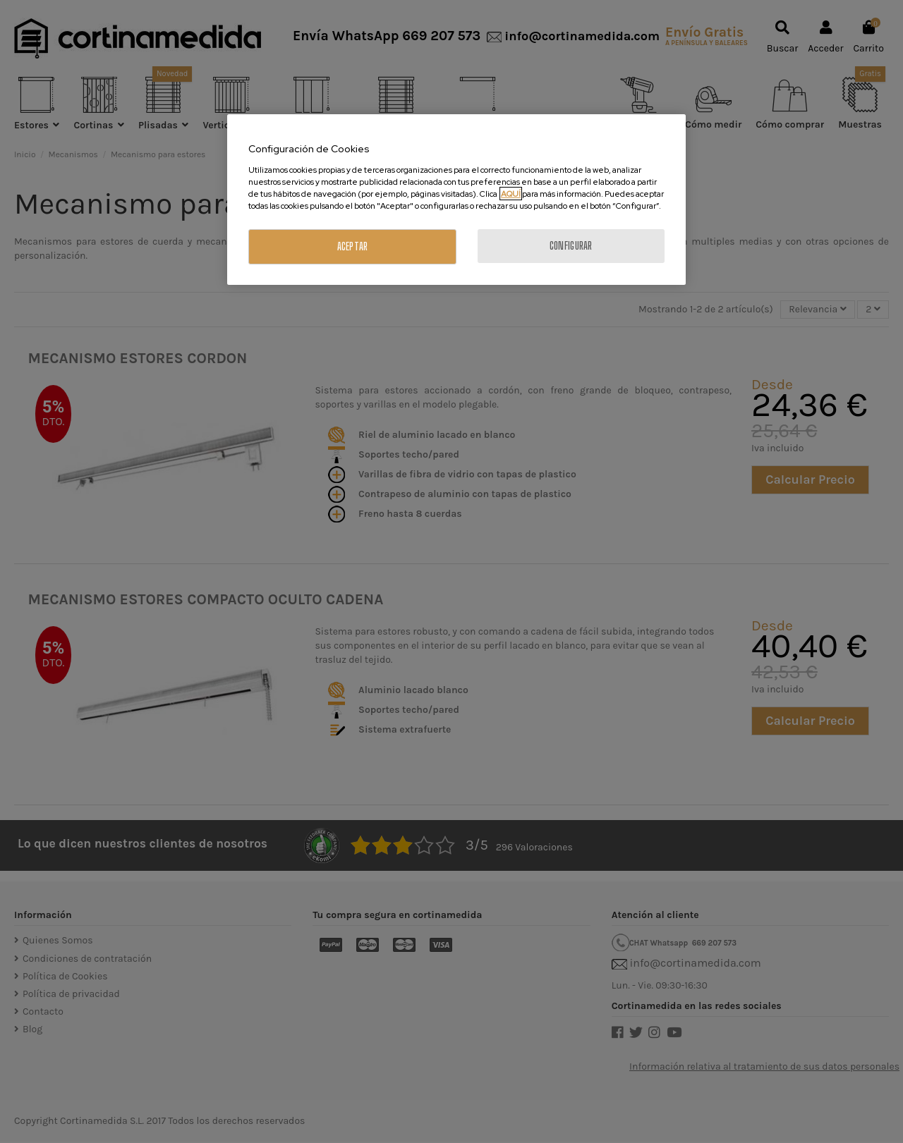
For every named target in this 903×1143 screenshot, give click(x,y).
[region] (456, 199)
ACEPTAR (352, 246)
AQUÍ (511, 193)
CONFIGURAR (571, 246)
